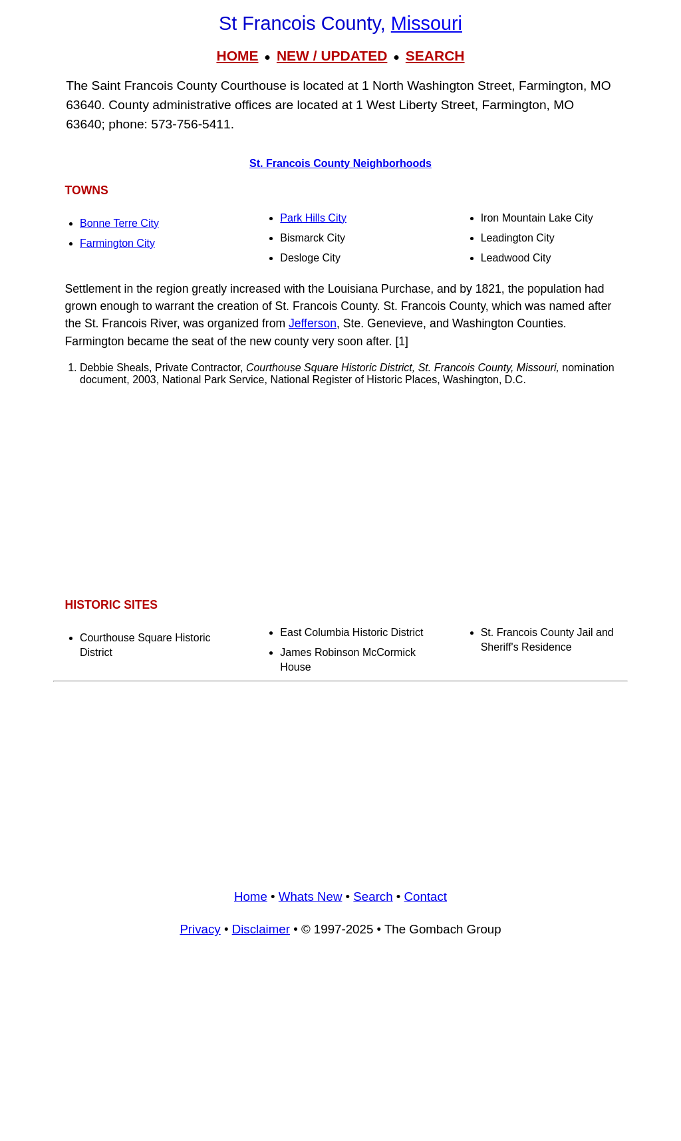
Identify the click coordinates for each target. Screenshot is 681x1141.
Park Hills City (313, 218)
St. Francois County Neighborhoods (340, 163)
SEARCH (435, 55)
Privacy (200, 929)
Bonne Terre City (119, 223)
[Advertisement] (340, 491)
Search (372, 896)
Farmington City (117, 243)
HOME (237, 55)
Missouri (426, 23)
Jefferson (313, 323)
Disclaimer (261, 929)
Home (250, 896)
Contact (425, 896)
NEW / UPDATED (332, 55)
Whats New (310, 896)
